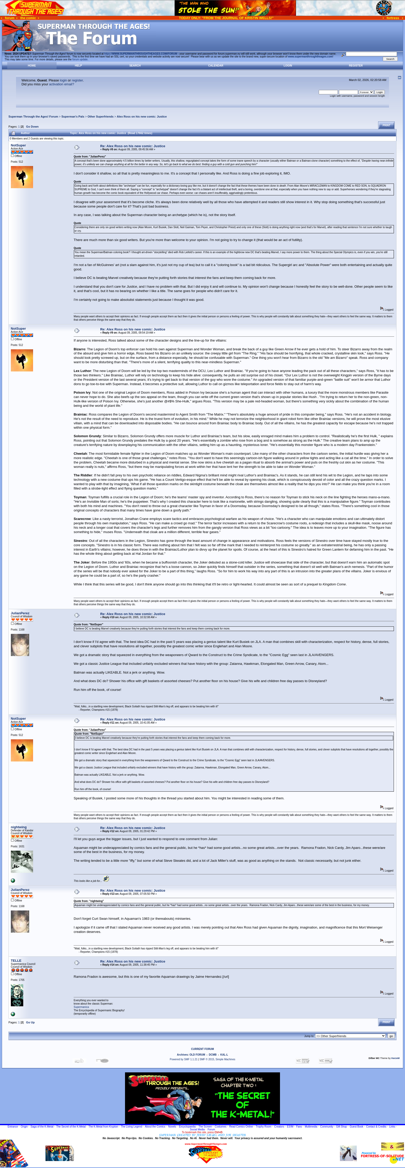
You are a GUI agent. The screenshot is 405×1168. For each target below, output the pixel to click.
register (77, 80)
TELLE (16, 961)
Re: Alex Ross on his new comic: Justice (132, 146)
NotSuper (18, 145)
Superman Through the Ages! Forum (33, 116)
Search (135, 65)
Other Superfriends (101, 116)
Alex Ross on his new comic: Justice (142, 116)
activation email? (61, 84)
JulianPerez (20, 613)
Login (288, 65)
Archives (182, 1054)
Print (386, 125)
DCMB (212, 1054)
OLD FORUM (197, 1054)
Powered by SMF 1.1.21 (183, 1059)
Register (356, 65)
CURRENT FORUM (202, 1049)
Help (78, 65)
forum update (80, 59)
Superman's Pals (72, 116)
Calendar (215, 65)
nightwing (19, 827)
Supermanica (81, 1007)
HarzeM (395, 1058)
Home (32, 65)
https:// (140, 53)
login (63, 80)
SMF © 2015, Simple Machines (217, 1059)
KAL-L (224, 1054)
